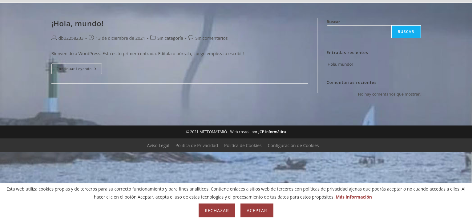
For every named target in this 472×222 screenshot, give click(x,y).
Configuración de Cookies (293, 145)
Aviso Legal (158, 145)
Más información (354, 197)
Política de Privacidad (196, 145)
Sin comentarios (211, 38)
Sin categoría (170, 38)
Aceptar (257, 210)
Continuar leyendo (79, 70)
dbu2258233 (71, 38)
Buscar (406, 31)
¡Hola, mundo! (340, 64)
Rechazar (217, 210)
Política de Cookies (243, 145)
